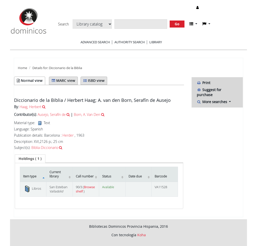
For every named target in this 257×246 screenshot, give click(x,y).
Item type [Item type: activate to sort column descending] (29, 176)
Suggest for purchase (209, 92)
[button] (193, 23)
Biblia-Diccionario (44, 147)
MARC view (63, 80)
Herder (68, 135)
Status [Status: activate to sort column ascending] (106, 176)
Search (63, 24)
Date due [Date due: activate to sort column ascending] (135, 176)
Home (22, 68)
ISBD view (93, 80)
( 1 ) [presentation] (30, 158)
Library (155, 42)
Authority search (129, 42)
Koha (141, 234)
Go (177, 24)
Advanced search (95, 42)
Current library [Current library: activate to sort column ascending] (55, 174)
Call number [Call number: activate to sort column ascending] (85, 176)
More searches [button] (212, 101)
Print (203, 82)
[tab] (30, 158)
